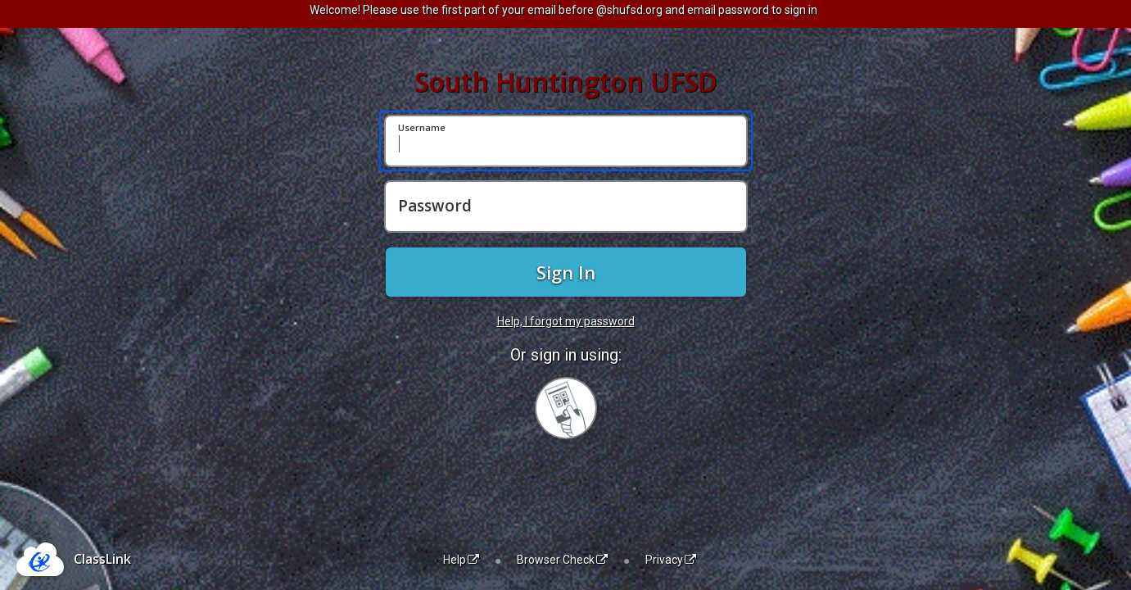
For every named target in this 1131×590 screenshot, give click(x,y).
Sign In (565, 272)
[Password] (566, 206)
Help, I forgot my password (566, 321)
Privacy (670, 559)
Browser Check (562, 559)
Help (461, 559)
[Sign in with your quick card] (565, 408)
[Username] (566, 141)
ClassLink (102, 559)
